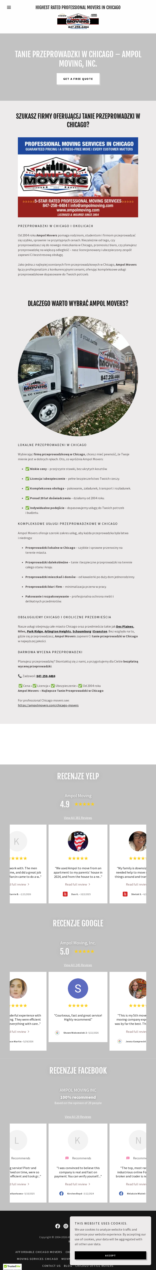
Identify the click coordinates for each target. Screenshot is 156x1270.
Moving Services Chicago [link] (37, 1259)
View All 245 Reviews (78, 965)
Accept (110, 1255)
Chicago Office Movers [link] (94, 1266)
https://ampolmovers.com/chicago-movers (48, 705)
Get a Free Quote (78, 79)
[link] (78, 21)
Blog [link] (68, 1266)
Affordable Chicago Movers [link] (38, 1252)
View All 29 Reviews (78, 1117)
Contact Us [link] (51, 1266)
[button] (16, 7)
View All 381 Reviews (78, 818)
